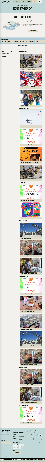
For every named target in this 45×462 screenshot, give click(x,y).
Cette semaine (15, 41)
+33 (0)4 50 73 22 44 (3, 440)
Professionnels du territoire (15, 438)
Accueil (18, 5)
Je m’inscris (17, 452)
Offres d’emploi (21, 435)
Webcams (22, 1)
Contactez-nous (6, 443)
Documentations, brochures (16, 434)
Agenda (22, 5)
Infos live (29, 1)
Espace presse (21, 433)
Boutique (20, 439)
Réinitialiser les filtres (6, 53)
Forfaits (16, 1)
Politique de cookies (8, 456)
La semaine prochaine (30, 41)
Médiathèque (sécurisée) (15, 436)
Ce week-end (22, 41)
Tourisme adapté (21, 436)
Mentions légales (2, 456)
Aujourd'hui (4, 41)
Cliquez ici (35, 460)
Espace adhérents (21, 432)
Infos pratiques (15, 432)
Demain (9, 41)
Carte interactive (33, 30)
